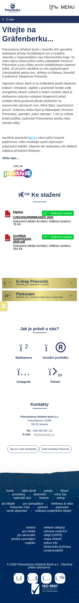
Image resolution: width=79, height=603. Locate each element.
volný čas (60, 494)
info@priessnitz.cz (44, 434)
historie (44, 498)
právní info (51, 543)
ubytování (39, 494)
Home (12, 8)
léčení (64, 490)
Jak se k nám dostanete (23, 449)
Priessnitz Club (19, 507)
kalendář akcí (22, 498)
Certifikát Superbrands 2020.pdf (22, 238)
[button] (62, 7)
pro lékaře (8, 503)
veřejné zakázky (54, 527)
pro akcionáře (26, 535)
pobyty (48, 490)
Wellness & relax (62, 503)
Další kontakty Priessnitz (55, 449)
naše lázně (29, 490)
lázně (32, 137)
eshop (61, 498)
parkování (62, 507)
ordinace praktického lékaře (53, 510)
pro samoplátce (33, 503)
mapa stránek (53, 539)
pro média (28, 531)
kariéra (30, 527)
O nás (10, 19)
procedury (18, 494)
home (10, 490)
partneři (43, 507)
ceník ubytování (17, 510)
